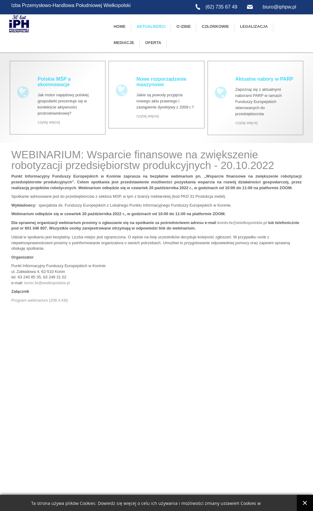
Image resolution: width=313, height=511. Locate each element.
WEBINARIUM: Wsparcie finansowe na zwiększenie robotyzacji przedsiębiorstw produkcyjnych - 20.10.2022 (142, 160)
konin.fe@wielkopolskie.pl (47, 283)
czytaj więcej (49, 122)
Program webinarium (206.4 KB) (39, 300)
